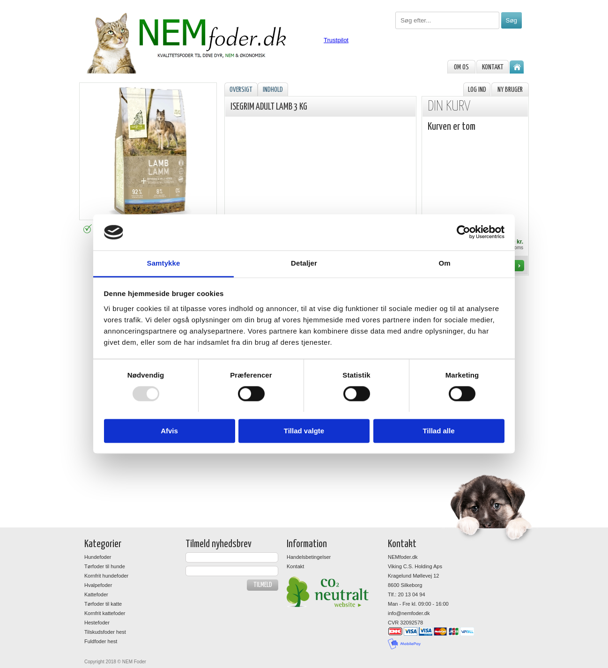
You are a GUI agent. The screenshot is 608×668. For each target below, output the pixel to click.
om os (461, 67)
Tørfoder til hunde (104, 566)
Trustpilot (336, 40)
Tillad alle (438, 431)
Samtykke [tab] (163, 263)
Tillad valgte (304, 431)
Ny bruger (510, 89)
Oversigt (241, 89)
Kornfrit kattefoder (104, 613)
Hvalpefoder (98, 585)
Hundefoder (97, 557)
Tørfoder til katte (103, 604)
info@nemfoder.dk (409, 613)
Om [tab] (444, 263)
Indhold (273, 89)
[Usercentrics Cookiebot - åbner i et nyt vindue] (463, 232)
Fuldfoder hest (100, 641)
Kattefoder (96, 594)
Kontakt (493, 67)
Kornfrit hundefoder (106, 576)
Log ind (477, 89)
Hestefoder (97, 622)
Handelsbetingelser (309, 557)
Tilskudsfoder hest (105, 632)
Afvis (169, 431)
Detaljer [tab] (304, 263)
